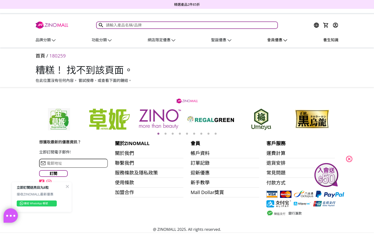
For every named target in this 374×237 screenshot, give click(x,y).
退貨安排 (276, 163)
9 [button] (215, 134)
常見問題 (276, 172)
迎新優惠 (200, 172)
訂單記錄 (200, 163)
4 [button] (179, 134)
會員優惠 (277, 39)
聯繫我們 (124, 163)
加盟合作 (124, 192)
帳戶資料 (200, 153)
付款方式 (276, 182)
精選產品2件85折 (187, 4)
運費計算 (276, 153)
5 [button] (187, 134)
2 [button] (165, 134)
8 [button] (208, 134)
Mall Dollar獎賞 (207, 192)
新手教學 (200, 182)
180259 (57, 56)
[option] (187, 4)
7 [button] (201, 134)
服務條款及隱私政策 (136, 172)
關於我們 (124, 153)
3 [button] (172, 134)
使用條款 (124, 182)
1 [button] (158, 134)
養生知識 (330, 39)
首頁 (40, 56)
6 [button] (194, 134)
